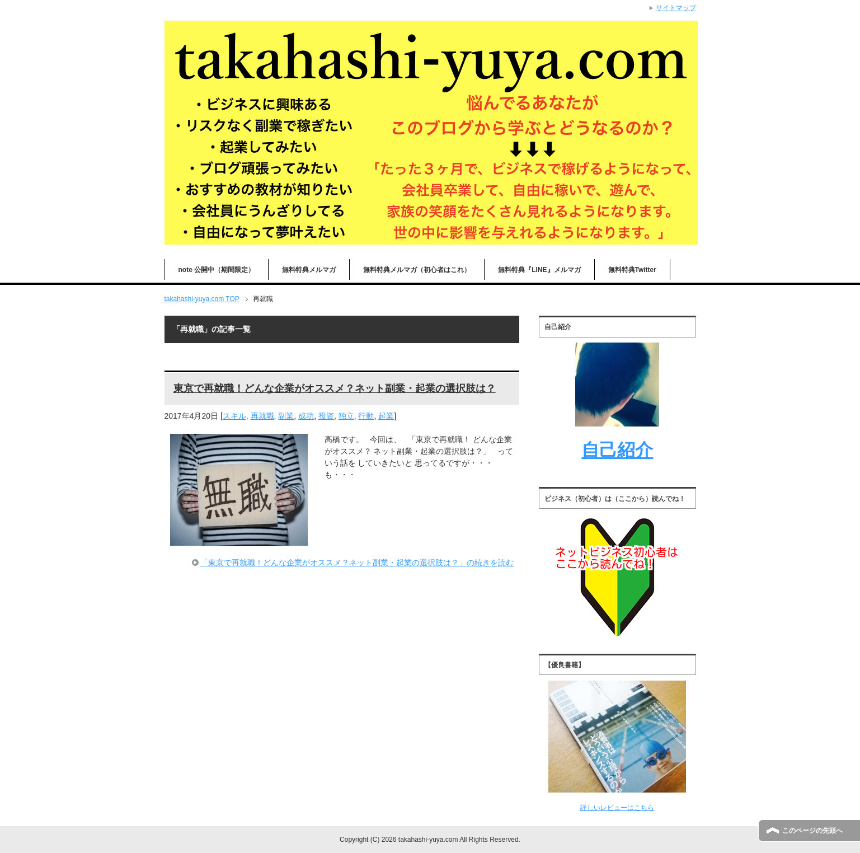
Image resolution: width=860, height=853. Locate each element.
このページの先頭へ (812, 831)
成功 (306, 415)
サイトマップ (676, 8)
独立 (346, 415)
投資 (326, 415)
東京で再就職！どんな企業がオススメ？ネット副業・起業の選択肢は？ (334, 388)
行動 (366, 415)
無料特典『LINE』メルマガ (539, 270)
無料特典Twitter (632, 270)
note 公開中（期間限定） (216, 270)
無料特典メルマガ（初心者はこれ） (417, 270)
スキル (234, 415)
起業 (386, 415)
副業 (286, 415)
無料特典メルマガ (309, 270)
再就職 (262, 415)
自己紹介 (617, 450)
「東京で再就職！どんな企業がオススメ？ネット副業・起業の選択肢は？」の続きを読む (357, 562)
